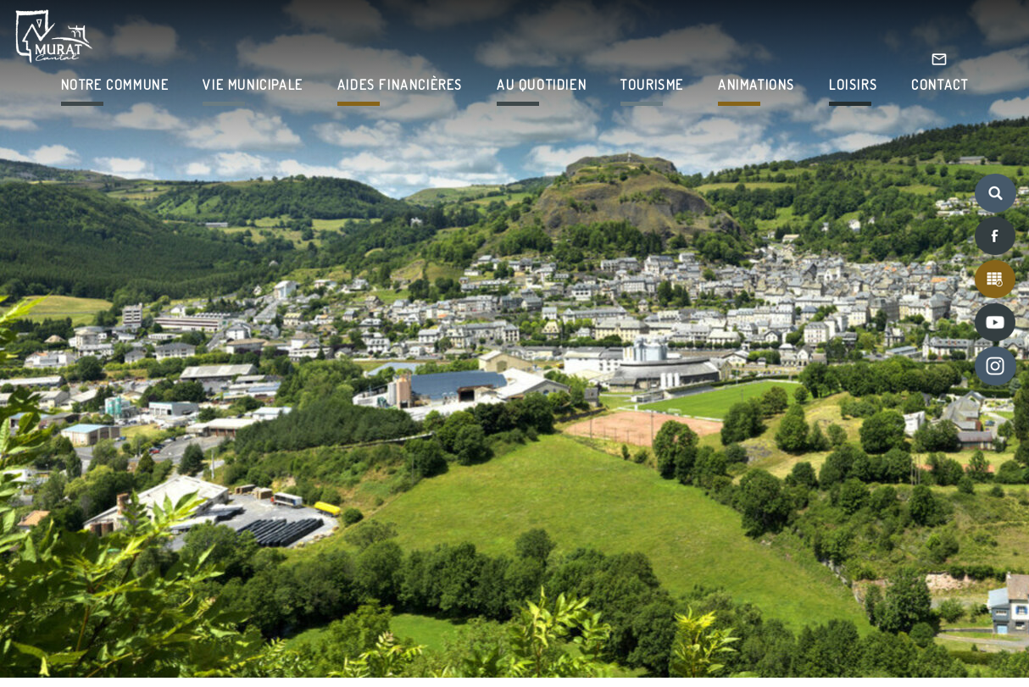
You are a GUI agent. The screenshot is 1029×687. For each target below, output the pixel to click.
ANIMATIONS (756, 84)
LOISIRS (853, 84)
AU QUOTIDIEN (542, 84)
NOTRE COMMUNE (115, 84)
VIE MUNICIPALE (253, 84)
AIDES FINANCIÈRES (400, 84)
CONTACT (939, 84)
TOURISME (652, 84)
